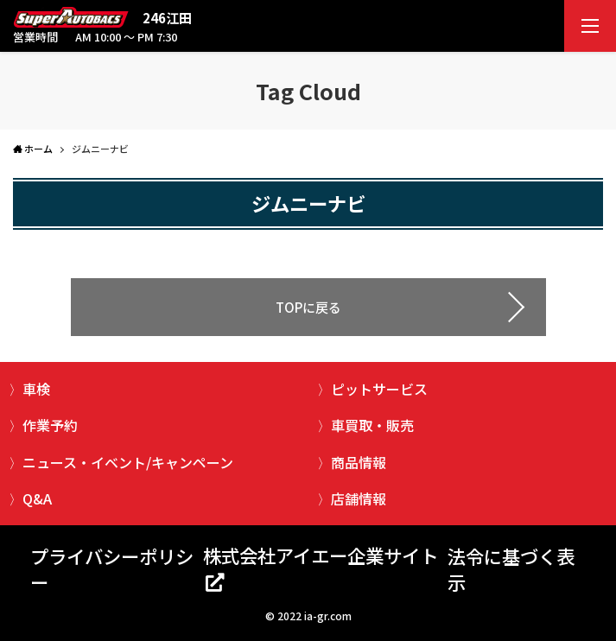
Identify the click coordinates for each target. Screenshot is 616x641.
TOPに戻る (308, 307)
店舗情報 (358, 498)
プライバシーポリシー (112, 569)
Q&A (37, 498)
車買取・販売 (372, 425)
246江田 (167, 17)
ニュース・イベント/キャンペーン (127, 462)
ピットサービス (379, 388)
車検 (36, 388)
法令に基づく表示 (511, 569)
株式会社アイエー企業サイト (320, 555)
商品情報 (358, 462)
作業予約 (50, 425)
